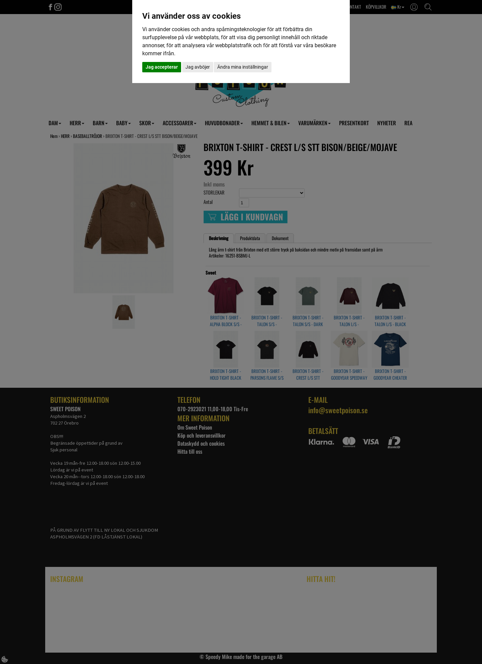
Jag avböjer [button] (197, 67)
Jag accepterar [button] (162, 67)
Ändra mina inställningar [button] (242, 67)
